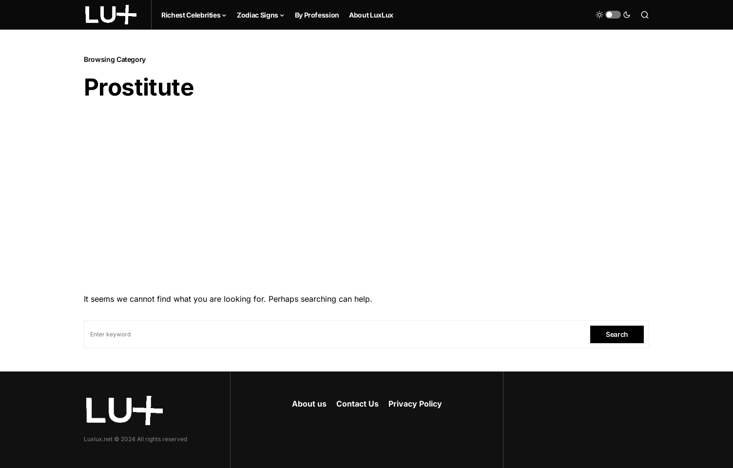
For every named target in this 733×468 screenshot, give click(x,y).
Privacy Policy (415, 404)
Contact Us (357, 404)
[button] (613, 14)
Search (617, 334)
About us (309, 404)
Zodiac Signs (257, 15)
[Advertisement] (366, 193)
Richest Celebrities (190, 15)
